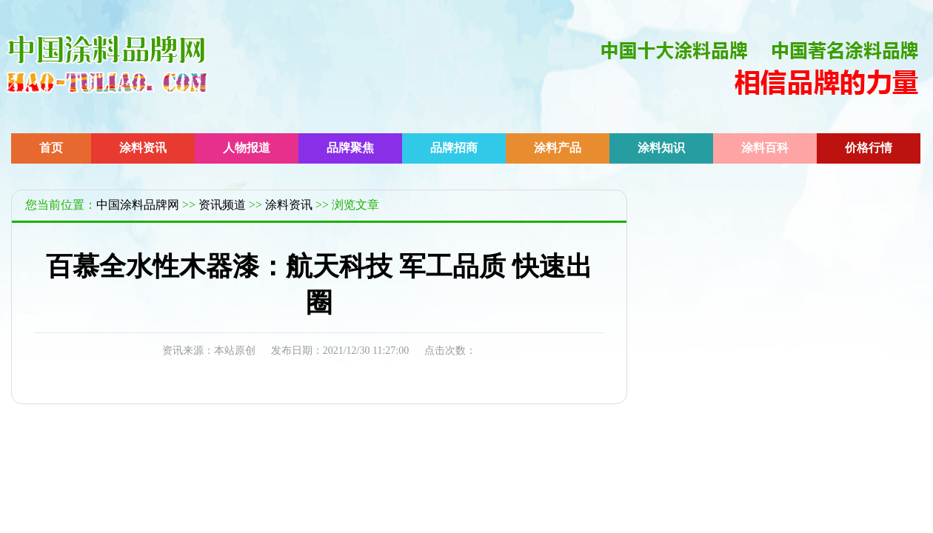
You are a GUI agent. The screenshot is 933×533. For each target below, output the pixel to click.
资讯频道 (222, 204)
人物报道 (246, 147)
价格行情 (868, 147)
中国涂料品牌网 (137, 204)
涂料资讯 (143, 147)
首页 (51, 147)
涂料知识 (661, 147)
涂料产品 (557, 147)
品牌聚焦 (350, 147)
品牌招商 (454, 147)
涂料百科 (765, 147)
